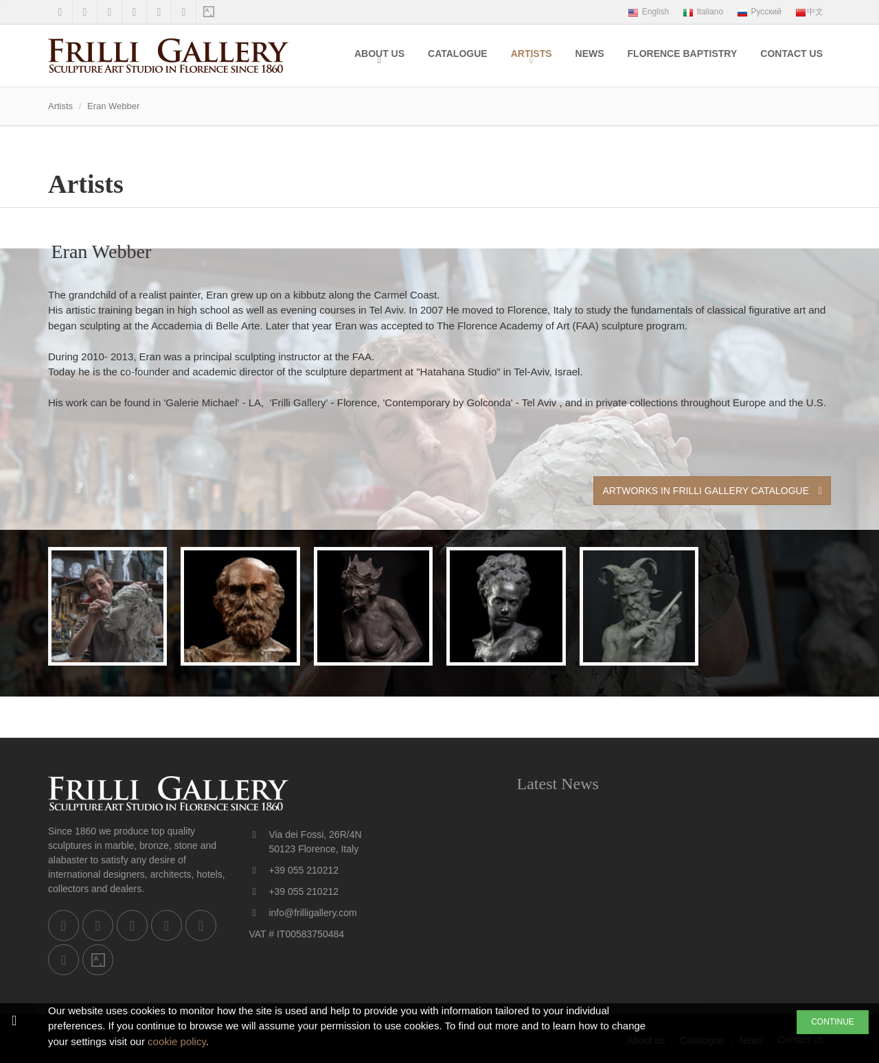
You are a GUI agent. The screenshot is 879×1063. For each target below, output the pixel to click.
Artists (531, 53)
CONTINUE (832, 1022)
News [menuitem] (589, 53)
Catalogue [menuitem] (458, 53)
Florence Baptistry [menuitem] (683, 53)
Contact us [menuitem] (791, 53)
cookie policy (177, 1041)
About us (379, 53)
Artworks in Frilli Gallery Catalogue (712, 490)
